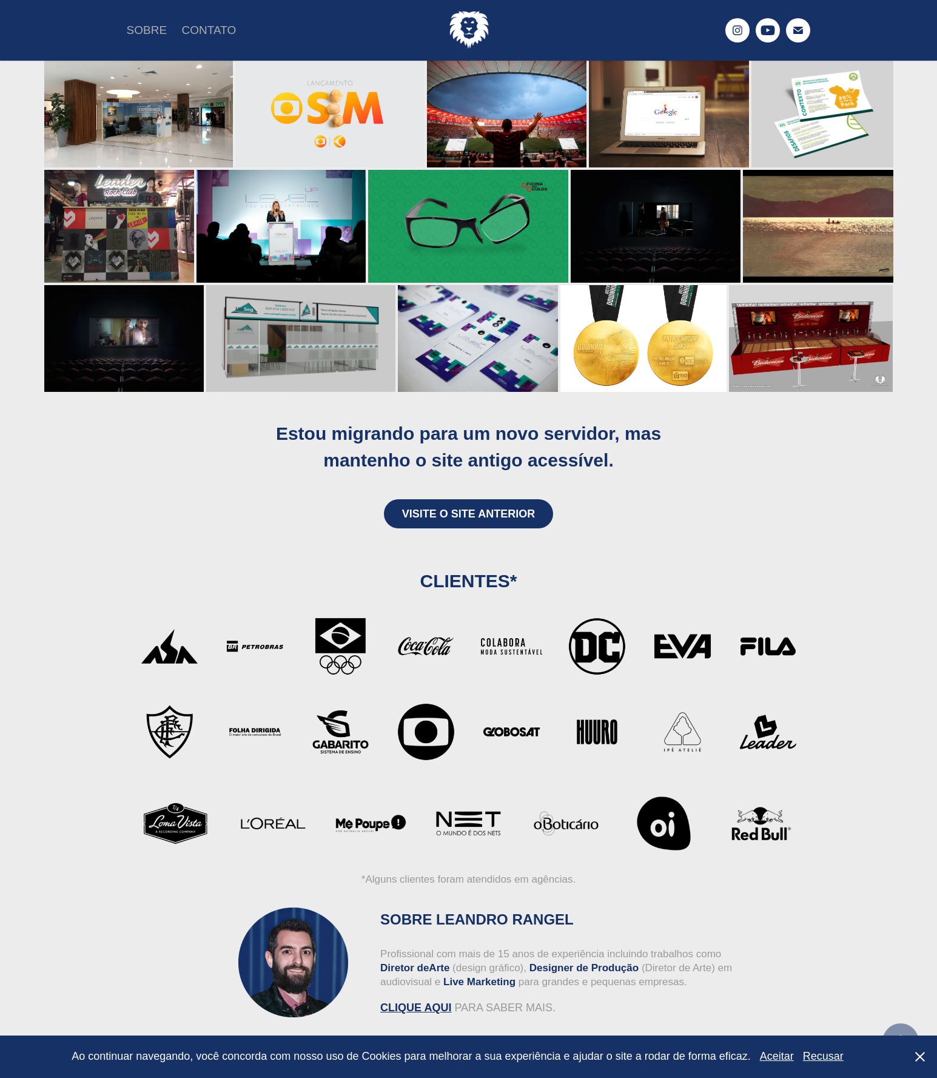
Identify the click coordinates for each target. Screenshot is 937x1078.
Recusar (823, 1056)
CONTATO (209, 30)
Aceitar (777, 1056)
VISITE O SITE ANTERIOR (468, 514)
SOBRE (147, 30)
